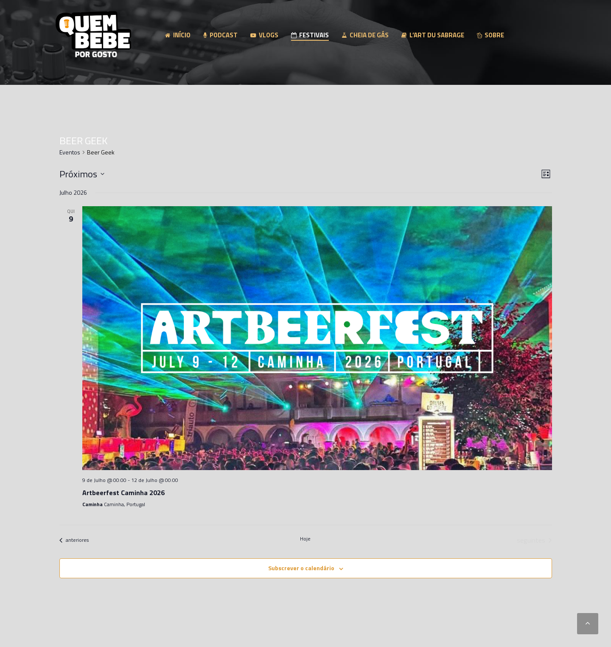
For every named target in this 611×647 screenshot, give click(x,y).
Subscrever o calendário (301, 567)
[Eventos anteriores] (74, 540)
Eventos (69, 152)
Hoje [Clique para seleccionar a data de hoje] (305, 539)
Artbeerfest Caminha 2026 (123, 492)
